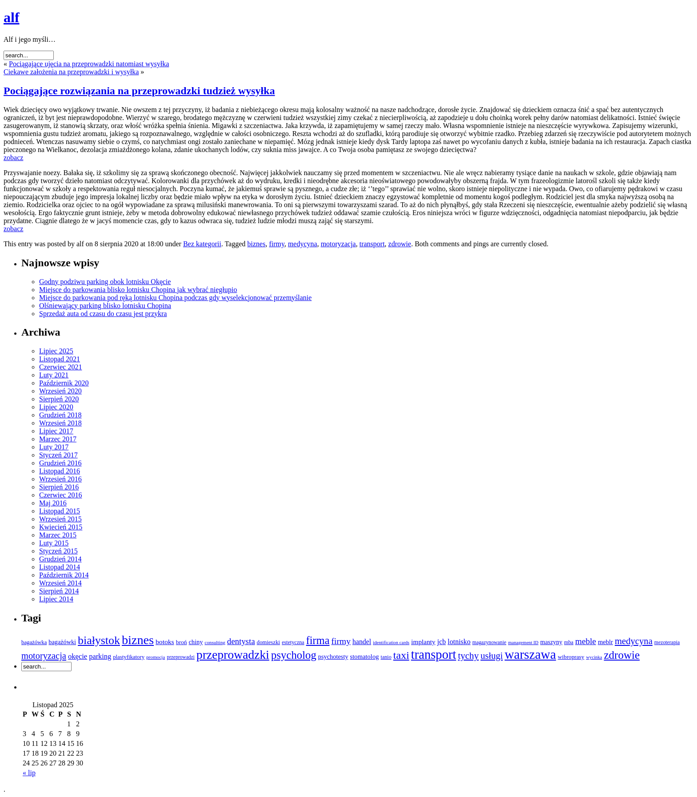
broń (181, 642)
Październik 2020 (64, 383)
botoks (165, 641)
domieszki (268, 642)
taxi (401, 655)
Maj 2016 (53, 503)
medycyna (302, 244)
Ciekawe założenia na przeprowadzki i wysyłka (71, 72)
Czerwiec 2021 (60, 367)
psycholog (293, 655)
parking (100, 656)
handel (362, 641)
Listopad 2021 (59, 359)
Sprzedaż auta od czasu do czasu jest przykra (103, 313)
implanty (423, 641)
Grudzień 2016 (60, 463)
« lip (29, 773)
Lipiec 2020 (56, 407)
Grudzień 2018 (60, 415)
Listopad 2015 (59, 511)
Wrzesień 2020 (60, 391)
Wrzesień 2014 (60, 583)
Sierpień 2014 (59, 591)
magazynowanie (489, 642)
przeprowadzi (181, 657)
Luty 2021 (53, 375)
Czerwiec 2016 (60, 495)
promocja (155, 657)
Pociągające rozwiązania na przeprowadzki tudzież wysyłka (139, 90)
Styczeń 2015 (58, 551)
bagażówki (62, 641)
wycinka (594, 657)
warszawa (530, 654)
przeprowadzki (232, 654)
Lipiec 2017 (56, 431)
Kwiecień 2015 (60, 527)
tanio (386, 657)
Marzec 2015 (57, 535)
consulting (214, 642)
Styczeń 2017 (58, 455)
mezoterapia (667, 642)
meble (585, 641)
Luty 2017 (53, 447)
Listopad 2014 (59, 567)
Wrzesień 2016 (60, 479)
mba (568, 642)
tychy (468, 655)
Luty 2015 (53, 543)
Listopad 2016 (59, 471)
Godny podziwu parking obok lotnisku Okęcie (105, 281)
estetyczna (293, 642)
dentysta (241, 641)
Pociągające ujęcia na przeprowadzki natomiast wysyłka (89, 64)
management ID (523, 642)
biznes (256, 244)
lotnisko (459, 641)
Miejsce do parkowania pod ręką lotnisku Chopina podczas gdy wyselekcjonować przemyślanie (175, 297)
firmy (276, 244)
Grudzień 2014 (60, 559)
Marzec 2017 (57, 439)
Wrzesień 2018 (60, 423)
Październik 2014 (64, 575)
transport (372, 244)
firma (317, 640)
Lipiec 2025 (56, 351)
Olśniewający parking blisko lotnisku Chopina (105, 305)
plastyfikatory (128, 657)
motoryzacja (338, 244)
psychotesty (333, 656)
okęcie (77, 656)
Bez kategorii (202, 244)
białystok (99, 640)
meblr (605, 641)
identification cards (391, 642)
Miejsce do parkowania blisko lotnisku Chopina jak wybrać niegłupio (138, 289)
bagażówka (34, 642)
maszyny (551, 642)
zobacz (13, 157)
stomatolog (364, 656)
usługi (492, 656)
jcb (441, 641)
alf (12, 17)
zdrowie (399, 244)
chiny (195, 641)
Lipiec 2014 (56, 599)
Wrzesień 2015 (60, 519)
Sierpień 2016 (59, 487)
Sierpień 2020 (59, 399)
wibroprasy (571, 656)
